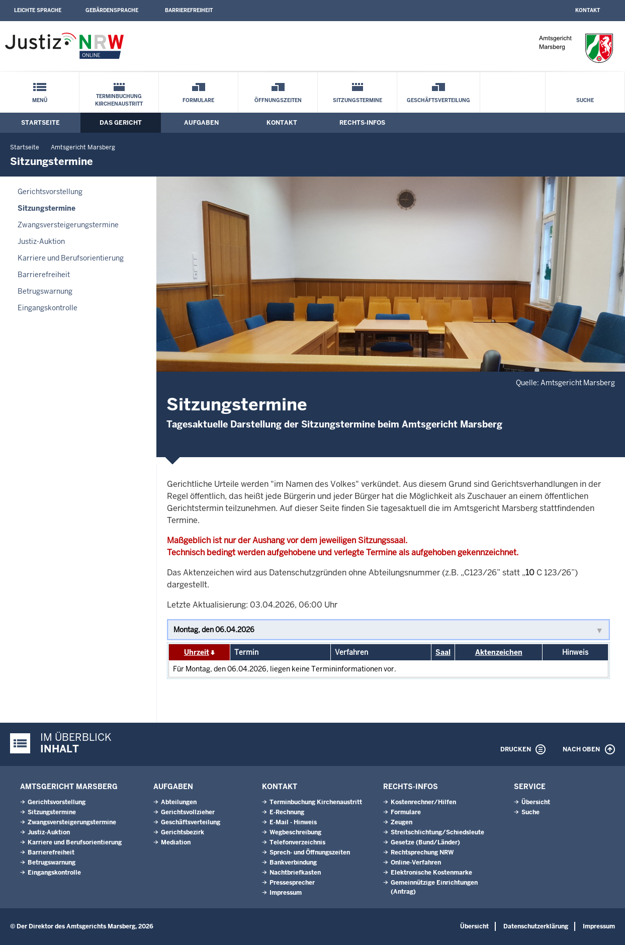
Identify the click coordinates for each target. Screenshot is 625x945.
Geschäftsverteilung (438, 100)
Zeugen (401, 822)
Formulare (198, 100)
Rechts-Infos (362, 123)
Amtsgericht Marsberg (83, 147)
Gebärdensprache (111, 10)
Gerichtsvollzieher (188, 812)
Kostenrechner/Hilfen (423, 802)
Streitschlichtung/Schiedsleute (437, 832)
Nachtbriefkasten (295, 873)
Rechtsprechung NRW (422, 852)
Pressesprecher (292, 883)
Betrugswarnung (45, 291)
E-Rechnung (287, 812)
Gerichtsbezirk (182, 832)
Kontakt (587, 10)
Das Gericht (121, 123)
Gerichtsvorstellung (50, 191)
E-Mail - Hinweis (293, 822)
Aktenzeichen (498, 652)
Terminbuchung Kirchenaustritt (119, 100)
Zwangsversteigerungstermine (68, 224)
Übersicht (535, 802)
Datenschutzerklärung (535, 926)
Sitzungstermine (357, 100)
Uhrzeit (196, 652)
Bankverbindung (293, 862)
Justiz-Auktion (41, 241)
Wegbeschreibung (295, 832)
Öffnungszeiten (278, 100)
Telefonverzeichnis (297, 842)
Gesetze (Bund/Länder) (425, 842)
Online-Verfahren (416, 862)
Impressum (286, 893)
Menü (39, 100)
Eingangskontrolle (47, 307)
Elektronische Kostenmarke (431, 873)
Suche (585, 100)
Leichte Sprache (37, 10)
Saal (443, 652)
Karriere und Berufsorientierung (71, 258)
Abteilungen (179, 802)
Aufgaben (201, 123)
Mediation (176, 842)
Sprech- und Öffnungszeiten (310, 852)
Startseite (40, 123)
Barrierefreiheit (189, 10)
